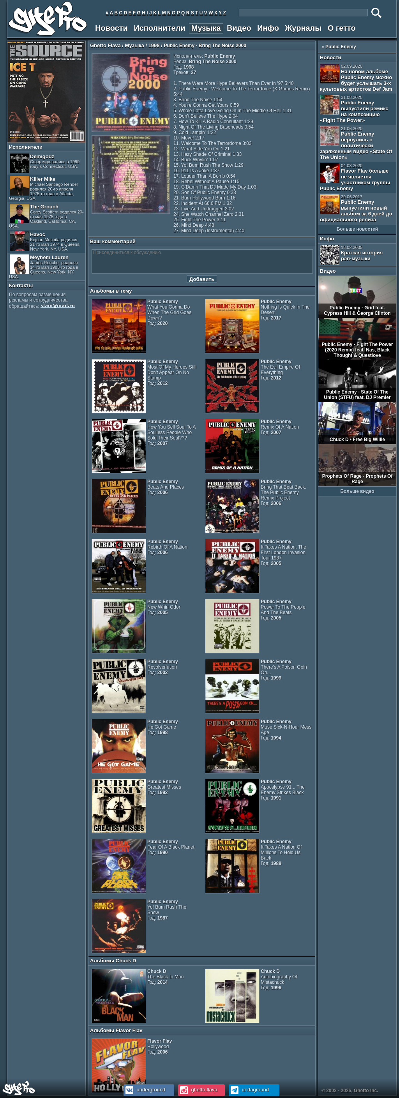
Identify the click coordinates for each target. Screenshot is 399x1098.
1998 (154, 45)
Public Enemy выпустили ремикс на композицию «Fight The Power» (354, 109)
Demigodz (44, 163)
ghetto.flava (197, 1090)
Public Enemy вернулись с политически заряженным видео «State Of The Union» (356, 143)
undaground (249, 1090)
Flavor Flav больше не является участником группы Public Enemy (355, 177)
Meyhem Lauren (43, 266)
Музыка (206, 28)
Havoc (45, 241)
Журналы (303, 28)
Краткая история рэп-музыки (351, 255)
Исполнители (159, 28)
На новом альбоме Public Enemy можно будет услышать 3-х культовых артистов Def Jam (356, 78)
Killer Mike (43, 188)
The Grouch (46, 216)
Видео (239, 28)
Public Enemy (340, 46)
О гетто (342, 28)
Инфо (268, 28)
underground (144, 1090)
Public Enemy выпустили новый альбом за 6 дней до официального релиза (356, 208)
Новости (111, 28)
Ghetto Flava (105, 45)
